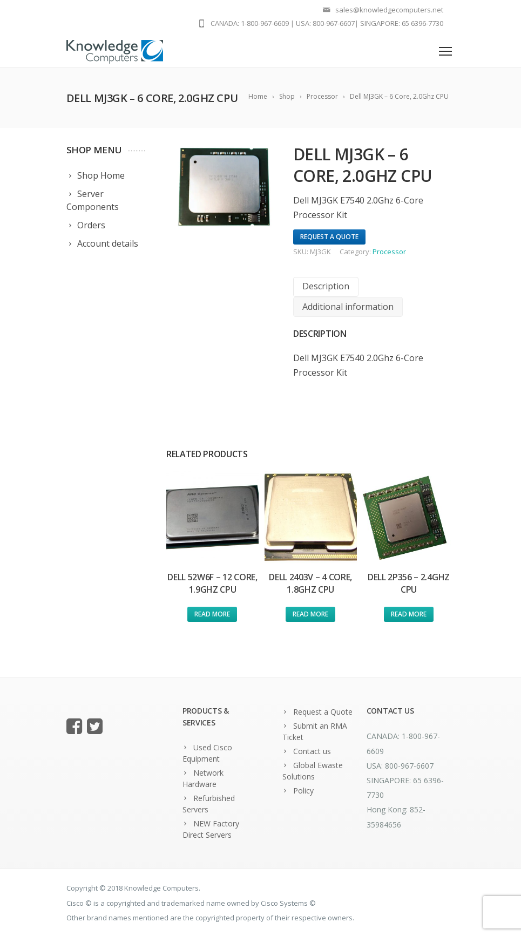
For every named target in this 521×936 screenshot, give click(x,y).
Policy (303, 790)
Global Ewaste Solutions (312, 771)
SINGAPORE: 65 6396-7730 (401, 23)
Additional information (348, 307)
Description (325, 286)
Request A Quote (329, 236)
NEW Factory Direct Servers (210, 829)
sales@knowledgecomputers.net (389, 10)
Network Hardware (203, 778)
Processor (389, 251)
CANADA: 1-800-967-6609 (250, 23)
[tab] (325, 287)
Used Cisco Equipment (207, 753)
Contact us (312, 751)
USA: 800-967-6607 (325, 23)
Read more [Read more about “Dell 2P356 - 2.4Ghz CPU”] (409, 614)
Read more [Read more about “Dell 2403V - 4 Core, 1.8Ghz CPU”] (310, 614)
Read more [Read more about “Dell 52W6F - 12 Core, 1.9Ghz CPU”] (212, 614)
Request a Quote (323, 712)
